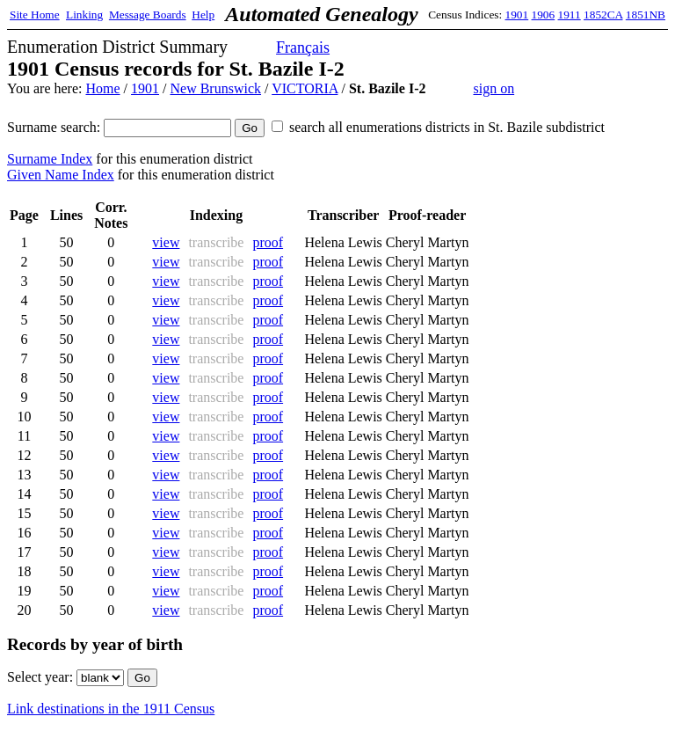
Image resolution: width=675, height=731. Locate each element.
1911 (569, 14)
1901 (517, 14)
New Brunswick (215, 88)
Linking (84, 14)
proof (267, 242)
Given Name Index (60, 174)
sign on (493, 88)
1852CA (603, 14)
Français (303, 47)
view (165, 242)
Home (102, 88)
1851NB (645, 14)
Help (203, 14)
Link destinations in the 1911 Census (110, 708)
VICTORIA (305, 88)
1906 (543, 14)
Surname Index (49, 158)
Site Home (35, 14)
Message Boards (147, 14)
